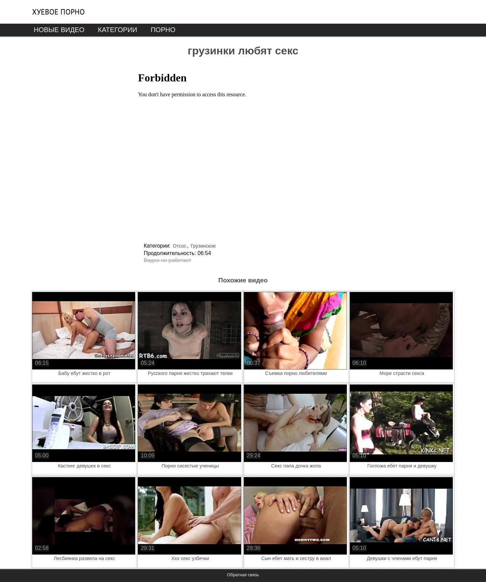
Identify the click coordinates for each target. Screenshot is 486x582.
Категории (117, 29)
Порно (163, 29)
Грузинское (203, 246)
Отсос (179, 246)
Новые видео (59, 29)
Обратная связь (243, 574)
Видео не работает (167, 260)
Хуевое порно (58, 12)
